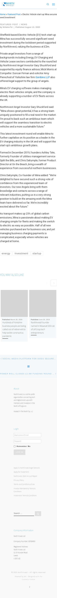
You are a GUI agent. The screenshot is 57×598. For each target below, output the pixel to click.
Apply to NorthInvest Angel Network (27, 468)
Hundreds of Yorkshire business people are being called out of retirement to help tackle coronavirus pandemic (14, 329)
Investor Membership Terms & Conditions (24, 490)
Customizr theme (28, 579)
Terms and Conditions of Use (24, 484)
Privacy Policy (19, 480)
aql (32, 411)
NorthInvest (23, 572)
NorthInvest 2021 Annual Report (25, 476)
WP (25, 576)
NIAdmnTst (8, 27)
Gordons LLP (43, 77)
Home (3, 14)
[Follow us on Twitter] (29, 587)
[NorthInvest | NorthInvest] (8, 4)
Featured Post (14, 14)
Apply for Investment (21, 472)
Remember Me (24, 446)
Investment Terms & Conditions (25, 495)
